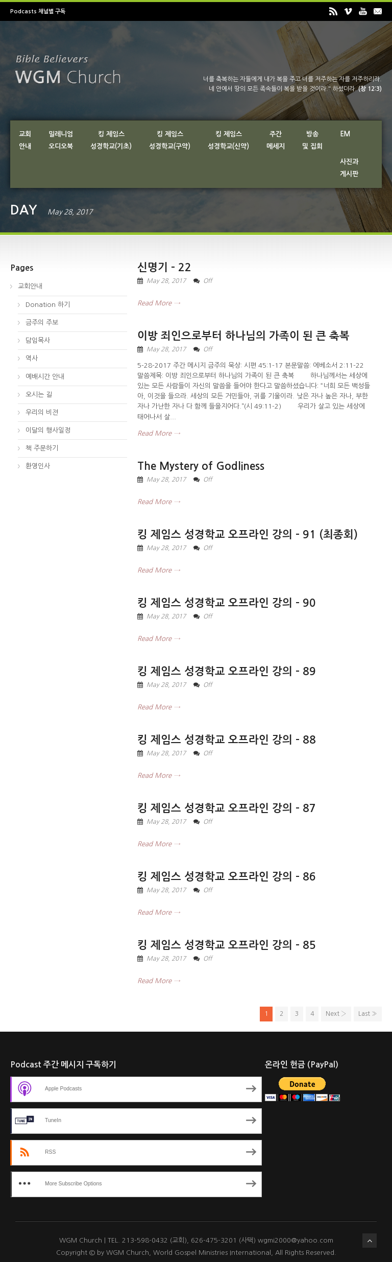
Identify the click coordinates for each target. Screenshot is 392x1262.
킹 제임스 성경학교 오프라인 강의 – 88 (226, 739)
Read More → (158, 303)
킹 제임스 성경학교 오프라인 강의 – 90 (226, 603)
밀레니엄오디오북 (60, 140)
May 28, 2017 (166, 281)
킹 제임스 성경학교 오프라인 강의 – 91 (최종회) (247, 534)
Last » (367, 1014)
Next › (336, 1014)
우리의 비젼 (42, 412)
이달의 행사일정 (48, 430)
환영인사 (38, 466)
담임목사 (38, 340)
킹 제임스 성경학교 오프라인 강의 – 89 (226, 671)
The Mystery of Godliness (200, 466)
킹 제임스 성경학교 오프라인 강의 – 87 (226, 808)
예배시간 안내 (45, 376)
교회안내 (25, 140)
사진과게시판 (349, 167)
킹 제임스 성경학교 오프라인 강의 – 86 (226, 876)
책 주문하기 (42, 448)
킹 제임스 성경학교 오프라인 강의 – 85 (226, 945)
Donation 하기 (48, 304)
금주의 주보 (42, 322)
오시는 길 (39, 394)
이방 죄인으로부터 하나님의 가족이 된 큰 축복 (243, 335)
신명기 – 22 (164, 267)
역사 (32, 358)
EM (345, 134)
